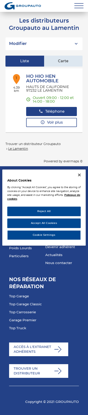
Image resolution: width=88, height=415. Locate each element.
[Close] (79, 175)
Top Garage (19, 296)
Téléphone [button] (52, 111)
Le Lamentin (18, 148)
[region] (44, 207)
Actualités (54, 255)
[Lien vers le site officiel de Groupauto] (23, 6)
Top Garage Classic (25, 304)
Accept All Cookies (44, 223)
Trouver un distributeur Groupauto (33, 144)
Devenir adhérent (60, 247)
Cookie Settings (44, 235)
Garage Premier (22, 320)
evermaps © (73, 161)
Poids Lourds (20, 248)
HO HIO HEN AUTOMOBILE (42, 78)
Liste (24, 61)
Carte (63, 61)
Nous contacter (58, 263)
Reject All (44, 211)
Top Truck (17, 328)
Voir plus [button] (51, 122)
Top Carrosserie (22, 312)
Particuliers (19, 256)
